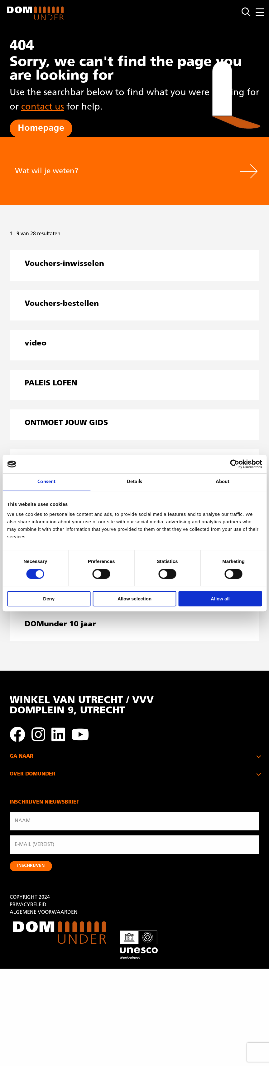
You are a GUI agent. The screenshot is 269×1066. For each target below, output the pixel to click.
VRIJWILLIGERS (27, 847)
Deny (49, 598)
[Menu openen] (260, 12)
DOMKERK (22, 784)
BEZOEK (19, 832)
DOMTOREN (24, 776)
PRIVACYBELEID (28, 1002)
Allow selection (134, 598)
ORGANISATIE (26, 854)
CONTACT (21, 877)
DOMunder (35, 13)
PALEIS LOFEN (25, 769)
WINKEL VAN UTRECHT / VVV (44, 799)
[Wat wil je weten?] (124, 171)
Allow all (220, 598)
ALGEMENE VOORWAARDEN (44, 1009)
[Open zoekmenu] (249, 12)
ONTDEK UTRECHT (31, 791)
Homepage (41, 128)
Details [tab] (134, 482)
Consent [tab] (46, 482)
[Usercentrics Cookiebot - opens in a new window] (234, 464)
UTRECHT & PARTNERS (36, 806)
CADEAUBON (25, 839)
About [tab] (223, 482)
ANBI (16, 862)
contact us (42, 107)
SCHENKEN (23, 869)
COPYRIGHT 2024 (30, 994)
